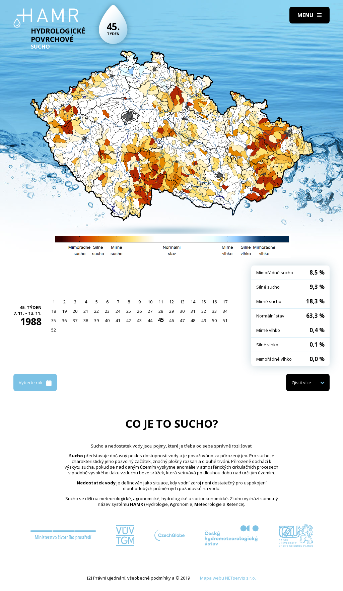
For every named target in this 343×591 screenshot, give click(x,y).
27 (150, 311)
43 (139, 320)
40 (107, 320)
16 (214, 302)
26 (139, 311)
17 (225, 302)
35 (53, 320)
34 (225, 311)
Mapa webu (212, 578)
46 (171, 320)
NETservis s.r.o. (240, 578)
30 (182, 311)
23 (107, 311)
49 (203, 320)
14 (193, 302)
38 (85, 320)
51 (225, 320)
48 (193, 320)
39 (96, 320)
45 (161, 319)
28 (160, 311)
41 (118, 320)
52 (53, 330)
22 (96, 311)
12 (171, 302)
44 (150, 320)
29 (171, 311)
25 (128, 311)
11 (160, 302)
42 (128, 320)
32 (203, 311)
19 (64, 311)
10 (150, 302)
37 (75, 320)
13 (182, 302)
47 (182, 320)
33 (214, 311)
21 (85, 311)
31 (193, 311)
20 (75, 311)
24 (118, 311)
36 (64, 320)
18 (53, 311)
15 (203, 302)
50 (214, 320)
